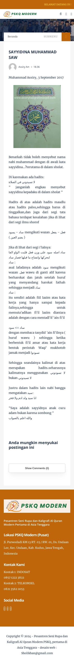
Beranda (13, 36)
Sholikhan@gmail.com (37, 653)
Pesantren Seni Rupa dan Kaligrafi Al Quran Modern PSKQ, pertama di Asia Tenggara (37, 641)
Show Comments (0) (37, 468)
